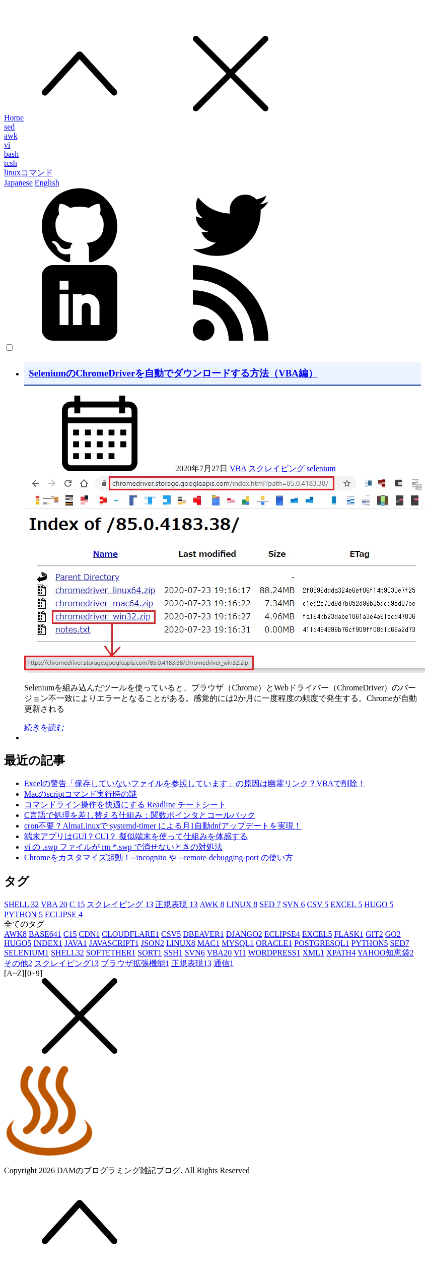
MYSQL (238, 943)
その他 (18, 963)
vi (7, 145)
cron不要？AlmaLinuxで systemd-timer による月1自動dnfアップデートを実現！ (163, 825)
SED (269, 904)
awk (11, 136)
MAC (208, 943)
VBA (238, 468)
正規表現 (176, 904)
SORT (149, 952)
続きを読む (44, 727)
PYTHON (23, 914)
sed (9, 126)
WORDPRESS (274, 952)
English (47, 182)
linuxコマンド (28, 172)
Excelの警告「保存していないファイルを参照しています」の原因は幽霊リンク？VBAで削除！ (195, 783)
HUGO (378, 904)
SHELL (21, 904)
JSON (152, 943)
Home (14, 117)
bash (11, 154)
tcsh (10, 163)
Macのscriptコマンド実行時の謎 (80, 794)
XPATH (341, 952)
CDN (89, 934)
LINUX (241, 904)
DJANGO (244, 934)
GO (393, 934)
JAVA (75, 943)
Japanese (18, 182)
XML (314, 952)
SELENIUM (26, 952)
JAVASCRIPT (114, 943)
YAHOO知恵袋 (386, 952)
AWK (211, 904)
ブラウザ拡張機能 (135, 963)
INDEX (47, 943)
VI (240, 952)
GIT (374, 934)
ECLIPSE (64, 914)
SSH (173, 952)
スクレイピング (276, 468)
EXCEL (346, 904)
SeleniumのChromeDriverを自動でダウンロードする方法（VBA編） (173, 373)
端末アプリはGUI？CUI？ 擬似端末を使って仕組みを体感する (136, 836)
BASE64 (45, 934)
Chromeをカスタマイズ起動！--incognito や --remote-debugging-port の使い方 (158, 857)
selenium (321, 468)
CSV (317, 904)
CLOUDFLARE (130, 934)
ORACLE (274, 943)
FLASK (349, 934)
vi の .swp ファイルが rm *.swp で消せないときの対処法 (123, 847)
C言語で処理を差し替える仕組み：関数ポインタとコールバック (139, 815)
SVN (293, 904)
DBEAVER (203, 934)
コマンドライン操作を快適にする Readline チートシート (125, 804)
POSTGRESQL (321, 943)
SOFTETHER (111, 952)
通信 (224, 963)
